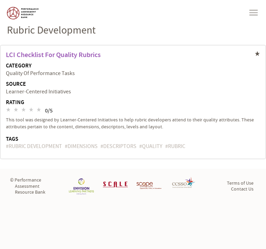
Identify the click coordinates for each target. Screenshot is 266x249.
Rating (15, 102)
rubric (176, 146)
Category (19, 66)
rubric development (35, 146)
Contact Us (242, 189)
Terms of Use (240, 183)
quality (152, 146)
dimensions (83, 146)
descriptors (119, 146)
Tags (12, 139)
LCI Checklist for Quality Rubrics (53, 54)
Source (16, 84)
